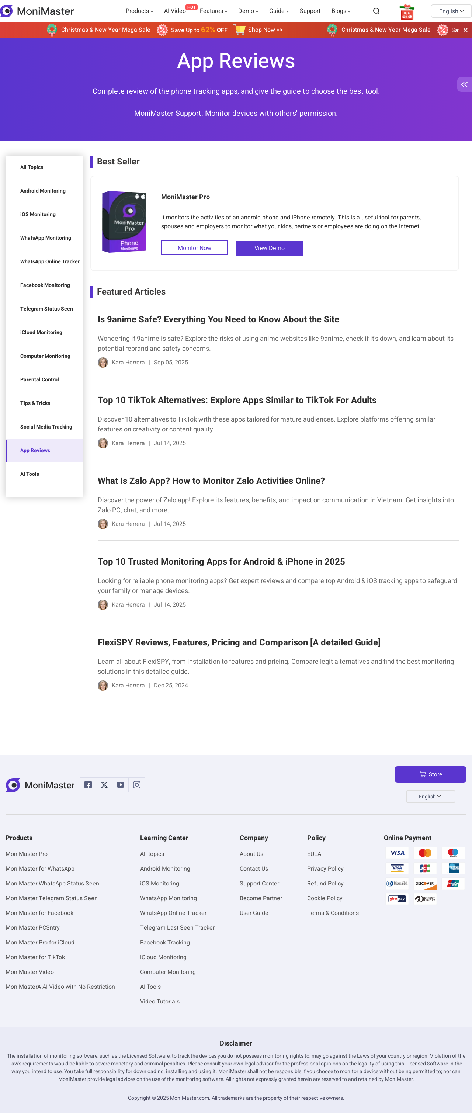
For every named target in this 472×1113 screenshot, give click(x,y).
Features (211, 11)
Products (137, 11)
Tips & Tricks (35, 403)
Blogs (339, 11)
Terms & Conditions (333, 913)
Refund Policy (325, 883)
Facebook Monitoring (45, 285)
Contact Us (254, 868)
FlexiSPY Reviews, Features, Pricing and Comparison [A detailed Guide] (239, 642)
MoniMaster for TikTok (35, 957)
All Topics (31, 167)
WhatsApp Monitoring (45, 238)
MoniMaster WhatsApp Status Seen (52, 883)
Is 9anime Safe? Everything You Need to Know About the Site (218, 319)
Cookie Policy (325, 898)
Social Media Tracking (46, 427)
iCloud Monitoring (41, 332)
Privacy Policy (325, 868)
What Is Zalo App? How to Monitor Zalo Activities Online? (211, 481)
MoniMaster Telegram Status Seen (52, 898)
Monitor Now (194, 248)
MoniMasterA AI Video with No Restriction (60, 986)
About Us (251, 854)
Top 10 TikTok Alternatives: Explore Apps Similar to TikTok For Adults (237, 400)
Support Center (259, 883)
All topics (152, 854)
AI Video (175, 11)
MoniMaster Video (30, 972)
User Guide (254, 913)
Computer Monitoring (45, 356)
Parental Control (39, 380)
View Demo (269, 248)
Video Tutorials (160, 1001)
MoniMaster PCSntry (33, 927)
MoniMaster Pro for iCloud (40, 942)
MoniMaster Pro (185, 197)
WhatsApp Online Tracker (50, 262)
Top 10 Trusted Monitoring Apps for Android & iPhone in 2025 (221, 561)
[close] (465, 30)
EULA (314, 854)
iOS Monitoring (38, 214)
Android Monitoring (43, 191)
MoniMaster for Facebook (39, 913)
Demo (246, 11)
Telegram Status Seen (46, 309)
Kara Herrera (128, 362)
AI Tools (29, 474)
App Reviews (35, 450)
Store (430, 774)
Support (310, 11)
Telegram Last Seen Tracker (177, 927)
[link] (274, 342)
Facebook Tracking (165, 942)
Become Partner (261, 898)
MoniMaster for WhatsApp (40, 868)
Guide (277, 11)
